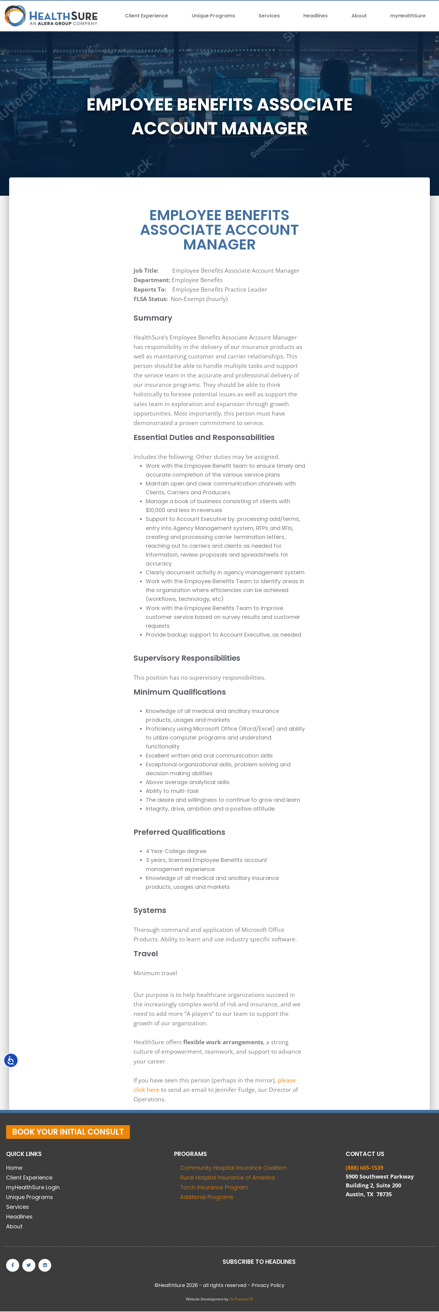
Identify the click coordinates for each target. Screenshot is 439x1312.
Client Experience (146, 15)
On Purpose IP (241, 1300)
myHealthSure (408, 15)
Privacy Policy (268, 1286)
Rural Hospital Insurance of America (229, 1177)
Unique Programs (213, 15)
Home (14, 1168)
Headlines (315, 15)
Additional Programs (208, 1197)
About (359, 15)
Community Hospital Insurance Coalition (235, 1168)
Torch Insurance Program (215, 1187)
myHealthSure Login (33, 1187)
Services (269, 15)
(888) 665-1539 (364, 1167)
